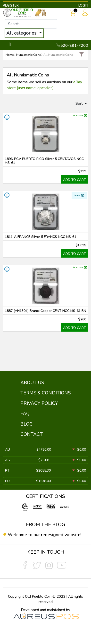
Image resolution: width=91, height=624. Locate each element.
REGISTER (11, 5)
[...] (31, 23)
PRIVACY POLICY (39, 403)
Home (10, 55)
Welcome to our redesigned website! (44, 535)
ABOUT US (32, 383)
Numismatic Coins (28, 55)
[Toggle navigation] (10, 45)
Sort (79, 103)
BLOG (26, 424)
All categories (22, 33)
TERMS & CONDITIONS (45, 393)
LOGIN (83, 5)
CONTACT (31, 434)
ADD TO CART (74, 179)
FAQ (25, 413)
